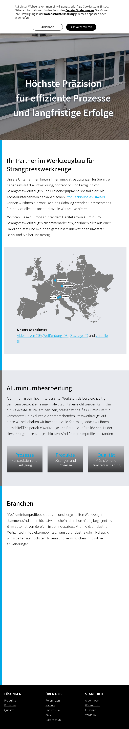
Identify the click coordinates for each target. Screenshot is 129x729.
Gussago (90, 710)
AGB (48, 715)
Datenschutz (53, 720)
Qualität (9, 710)
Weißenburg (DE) (56, 335)
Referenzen (53, 700)
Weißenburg (92, 705)
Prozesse (10, 705)
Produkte (10, 700)
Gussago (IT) (79, 335)
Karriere (50, 705)
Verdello (90, 715)
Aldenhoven (92, 700)
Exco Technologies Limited (85, 197)
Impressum (53, 710)
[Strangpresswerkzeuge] (35, 578)
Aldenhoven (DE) (29, 335)
